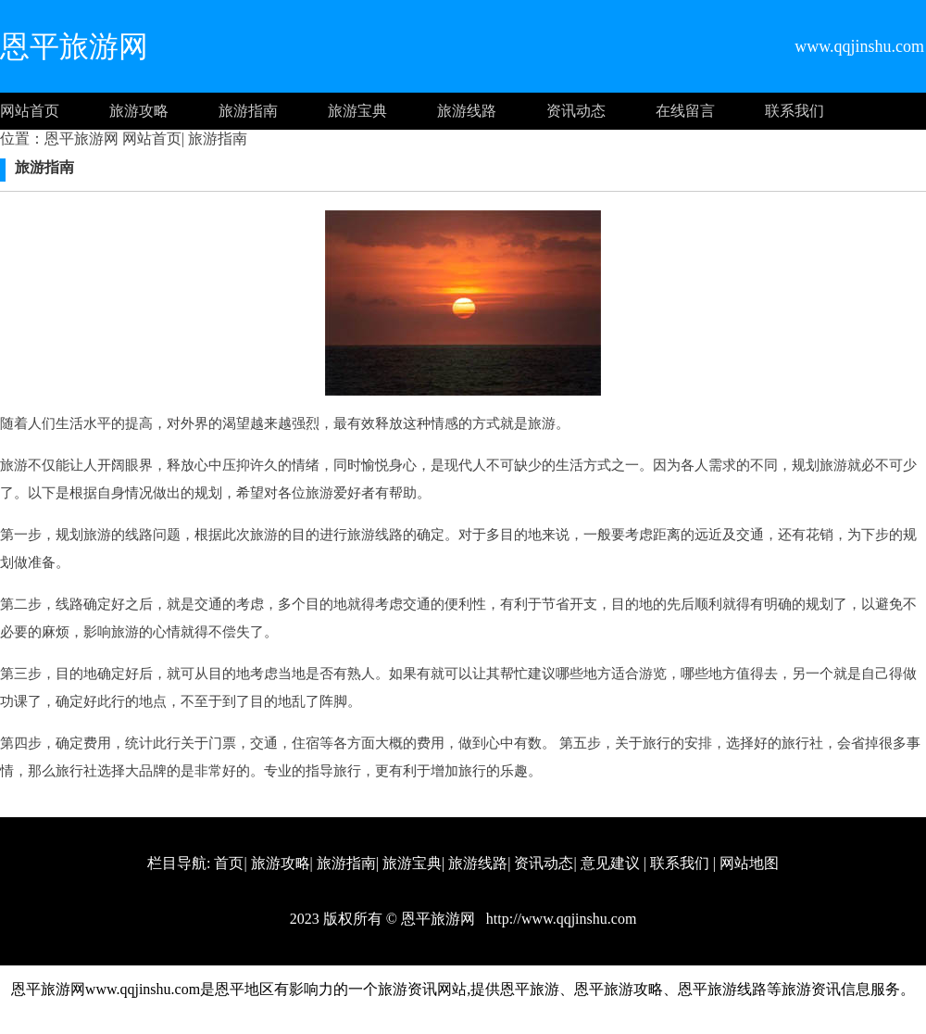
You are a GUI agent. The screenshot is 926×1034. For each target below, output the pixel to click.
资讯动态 (576, 111)
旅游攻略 (139, 111)
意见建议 (610, 863)
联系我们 (794, 111)
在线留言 (685, 111)
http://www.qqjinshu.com (559, 919)
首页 (229, 863)
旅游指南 (248, 111)
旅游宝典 (357, 111)
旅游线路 (466, 111)
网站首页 (29, 111)
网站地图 (749, 863)
